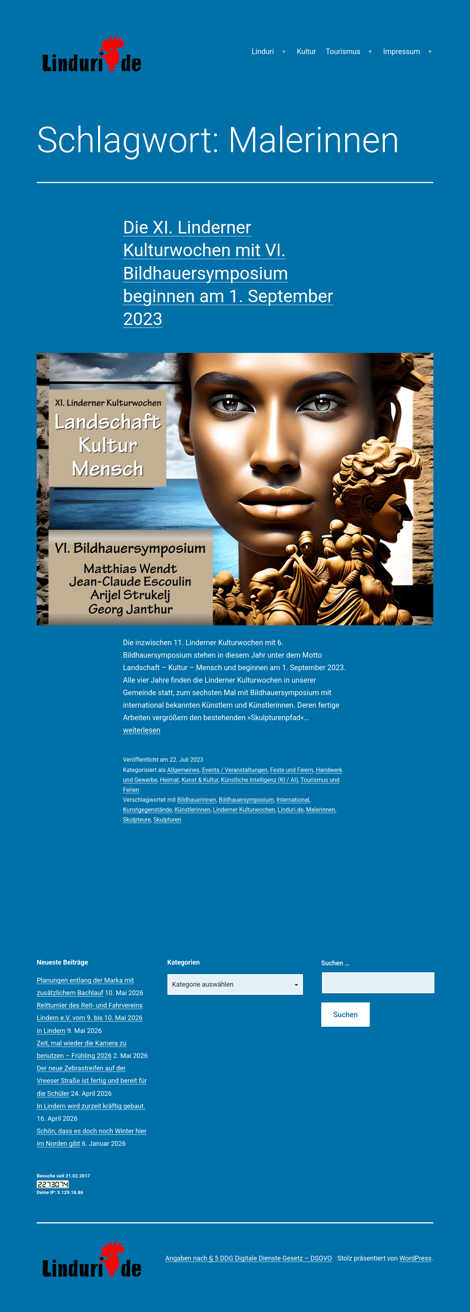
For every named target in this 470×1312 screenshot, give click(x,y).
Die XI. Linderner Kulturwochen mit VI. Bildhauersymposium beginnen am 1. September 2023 (228, 273)
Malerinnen (320, 809)
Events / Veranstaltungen (234, 769)
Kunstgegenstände (147, 809)
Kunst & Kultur (199, 779)
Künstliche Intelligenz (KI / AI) (259, 779)
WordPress (415, 1258)
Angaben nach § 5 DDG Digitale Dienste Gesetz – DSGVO (248, 1258)
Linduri (263, 51)
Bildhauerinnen (196, 799)
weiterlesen (141, 730)
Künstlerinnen (192, 809)
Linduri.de (290, 809)
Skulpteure (137, 819)
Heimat (169, 779)
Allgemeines (183, 769)
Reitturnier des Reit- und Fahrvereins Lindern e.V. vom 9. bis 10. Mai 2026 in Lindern (89, 1017)
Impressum (401, 51)
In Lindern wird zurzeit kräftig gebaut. (91, 1106)
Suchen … (335, 963)
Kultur (306, 51)
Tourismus (343, 51)
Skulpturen (167, 819)
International (293, 799)
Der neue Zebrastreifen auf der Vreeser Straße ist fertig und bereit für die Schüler (92, 1080)
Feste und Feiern (291, 769)
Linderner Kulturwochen (244, 809)
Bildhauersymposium (246, 799)
